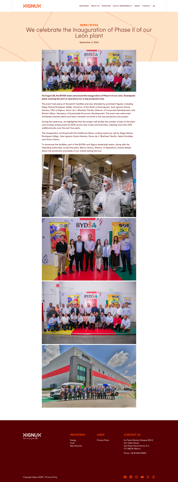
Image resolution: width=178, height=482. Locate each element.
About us (95, 6)
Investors (106, 6)
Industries (84, 6)
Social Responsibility (122, 6)
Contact (146, 6)
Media (137, 6)
